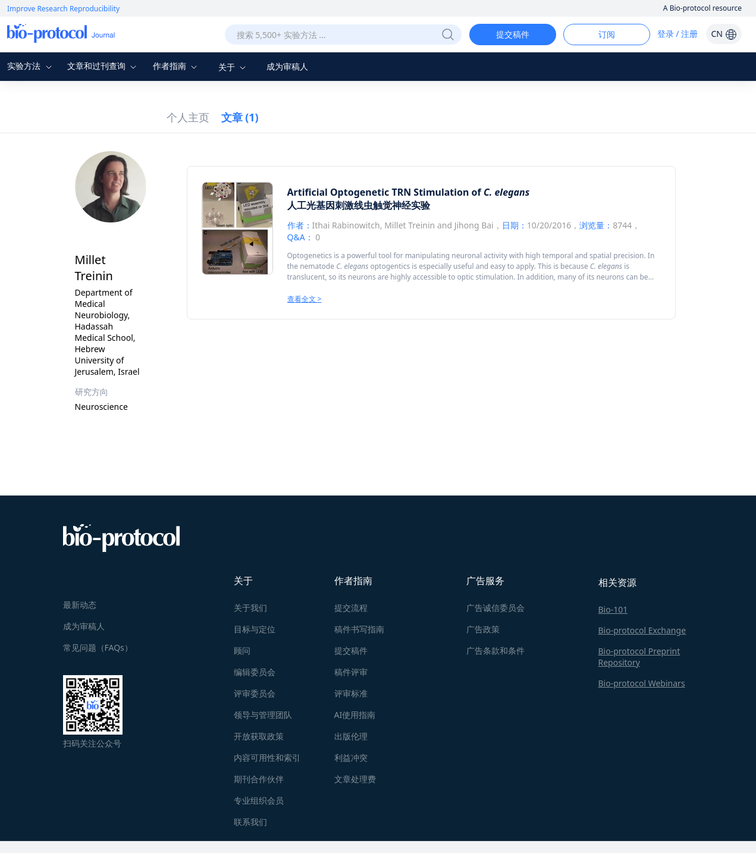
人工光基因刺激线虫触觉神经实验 (358, 205)
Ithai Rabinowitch (346, 225)
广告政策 (483, 629)
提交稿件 (512, 34)
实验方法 (31, 65)
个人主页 (188, 117)
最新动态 (79, 604)
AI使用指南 (355, 714)
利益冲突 (351, 757)
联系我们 (250, 821)
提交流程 (351, 607)
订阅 (606, 34)
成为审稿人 (287, 66)
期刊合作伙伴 (259, 779)
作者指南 (176, 65)
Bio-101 (613, 609)
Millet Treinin (409, 225)
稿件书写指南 (359, 629)
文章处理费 (355, 779)
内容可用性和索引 (267, 757)
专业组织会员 (259, 800)
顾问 (242, 650)
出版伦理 (351, 736)
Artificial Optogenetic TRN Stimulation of (408, 192)
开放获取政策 (259, 736)
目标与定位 (254, 629)
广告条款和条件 (495, 650)
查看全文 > (304, 299)
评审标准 (351, 693)
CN (723, 33)
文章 (240, 117)
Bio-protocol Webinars (641, 683)
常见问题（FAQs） (98, 647)
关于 (233, 67)
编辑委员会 (254, 672)
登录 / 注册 (677, 33)
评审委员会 (254, 693)
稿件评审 (351, 672)
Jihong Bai (474, 225)
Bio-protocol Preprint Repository (639, 656)
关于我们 (250, 607)
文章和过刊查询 (103, 65)
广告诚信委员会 (495, 607)
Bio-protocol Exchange (642, 630)
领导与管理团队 (263, 714)
